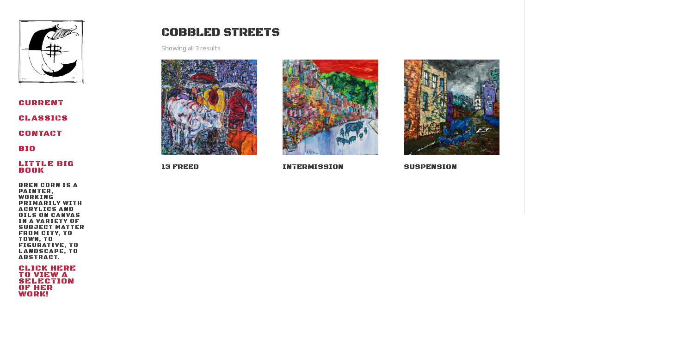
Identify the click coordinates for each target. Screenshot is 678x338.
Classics (43, 119)
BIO (27, 149)
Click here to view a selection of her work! (52, 240)
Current (41, 104)
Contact (40, 134)
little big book (46, 168)
